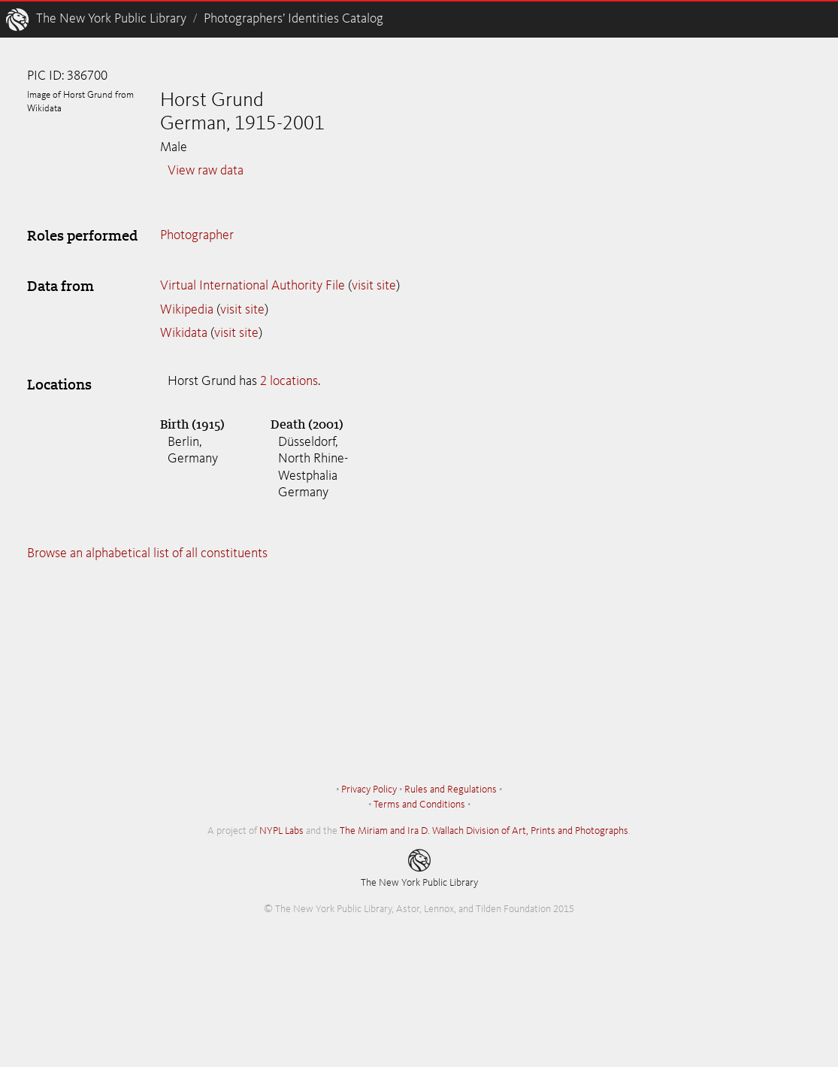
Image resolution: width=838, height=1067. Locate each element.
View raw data (206, 170)
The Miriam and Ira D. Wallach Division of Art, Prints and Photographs (484, 831)
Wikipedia (186, 310)
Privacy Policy (369, 789)
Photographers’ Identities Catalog (293, 19)
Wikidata (183, 333)
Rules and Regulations (450, 789)
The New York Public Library (111, 19)
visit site (374, 286)
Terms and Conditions (419, 804)
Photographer (197, 235)
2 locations (289, 381)
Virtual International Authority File (252, 286)
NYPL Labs (281, 831)
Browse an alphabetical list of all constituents (147, 553)
